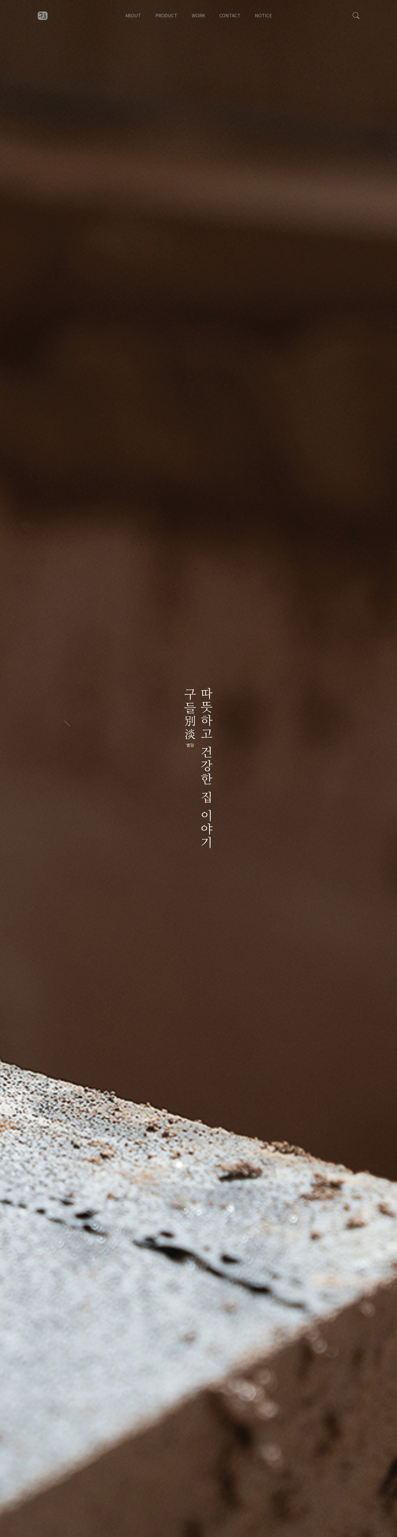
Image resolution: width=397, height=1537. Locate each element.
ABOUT (133, 15)
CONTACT (229, 15)
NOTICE (263, 15)
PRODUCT (166, 15)
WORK (198, 15)
